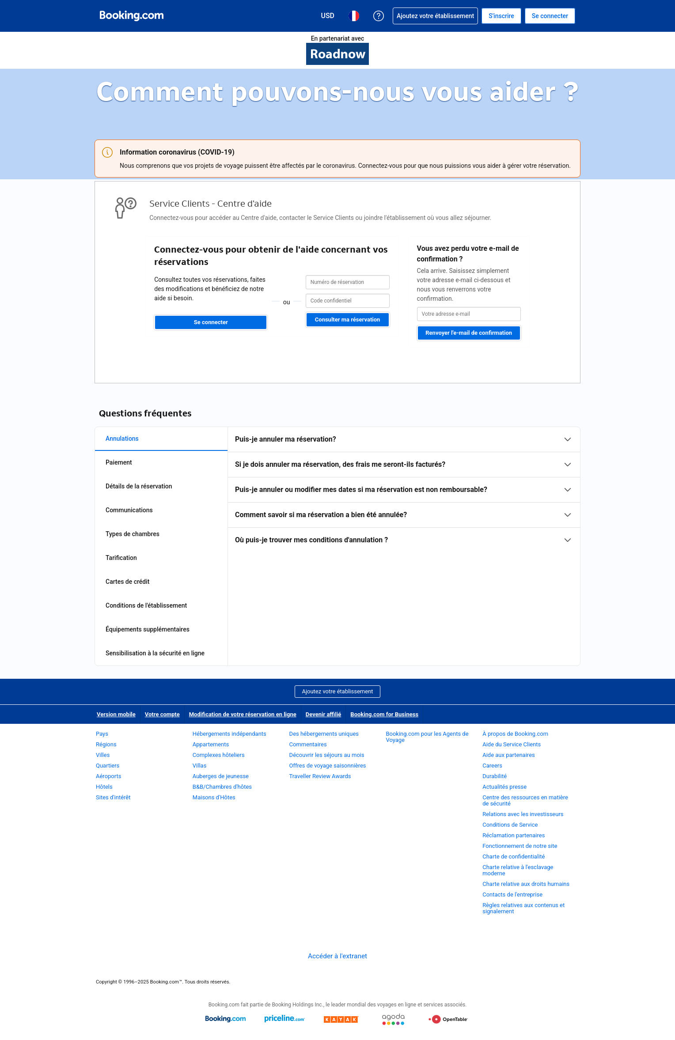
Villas (200, 765)
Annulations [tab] (122, 438)
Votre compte (162, 714)
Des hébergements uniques (324, 733)
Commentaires (308, 744)
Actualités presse (504, 786)
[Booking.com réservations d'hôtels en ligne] (131, 16)
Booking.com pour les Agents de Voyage (427, 736)
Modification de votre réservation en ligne (242, 714)
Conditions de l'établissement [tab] (146, 605)
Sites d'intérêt (114, 797)
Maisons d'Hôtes (214, 797)
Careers (492, 765)
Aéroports (108, 776)
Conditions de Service (510, 824)
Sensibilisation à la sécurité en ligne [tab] (155, 653)
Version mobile (116, 714)
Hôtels (104, 786)
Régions (106, 744)
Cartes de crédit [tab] (127, 581)
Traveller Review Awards (320, 776)
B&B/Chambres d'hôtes (222, 786)
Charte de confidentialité (513, 856)
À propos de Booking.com (515, 733)
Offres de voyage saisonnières (327, 765)
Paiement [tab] (119, 462)
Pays (102, 733)
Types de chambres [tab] (132, 533)
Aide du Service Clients (511, 744)
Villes (103, 755)
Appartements (211, 744)
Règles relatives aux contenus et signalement (523, 908)
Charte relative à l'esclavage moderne (517, 870)
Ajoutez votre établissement (337, 691)
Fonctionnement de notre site (519, 846)
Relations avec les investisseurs (522, 814)
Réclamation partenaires (513, 835)
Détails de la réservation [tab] (139, 486)
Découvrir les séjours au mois (326, 755)
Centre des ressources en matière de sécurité (525, 800)
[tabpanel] (404, 489)
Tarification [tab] (121, 557)
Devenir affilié (323, 714)
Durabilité (494, 776)
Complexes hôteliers (219, 755)
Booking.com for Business (384, 714)
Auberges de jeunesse (221, 776)
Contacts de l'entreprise (512, 894)
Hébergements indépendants (229, 733)
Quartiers (107, 765)
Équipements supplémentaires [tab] (148, 629)
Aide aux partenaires (508, 755)
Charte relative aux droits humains (525, 884)
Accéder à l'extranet (337, 956)
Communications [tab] (129, 510)
